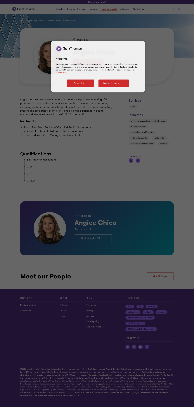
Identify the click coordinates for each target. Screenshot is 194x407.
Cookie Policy (61, 72)
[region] (98, 66)
